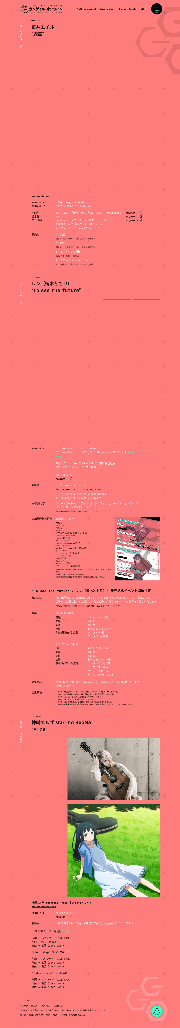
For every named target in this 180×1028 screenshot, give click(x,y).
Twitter (133, 8)
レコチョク (145, 452)
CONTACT (45, 1005)
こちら (65, 931)
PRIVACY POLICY (28, 1005)
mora (59, 456)
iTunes (130, 452)
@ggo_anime (106, 8)
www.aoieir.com (40, 195)
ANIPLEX (58, 1005)
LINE (143, 8)
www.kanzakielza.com (44, 906)
